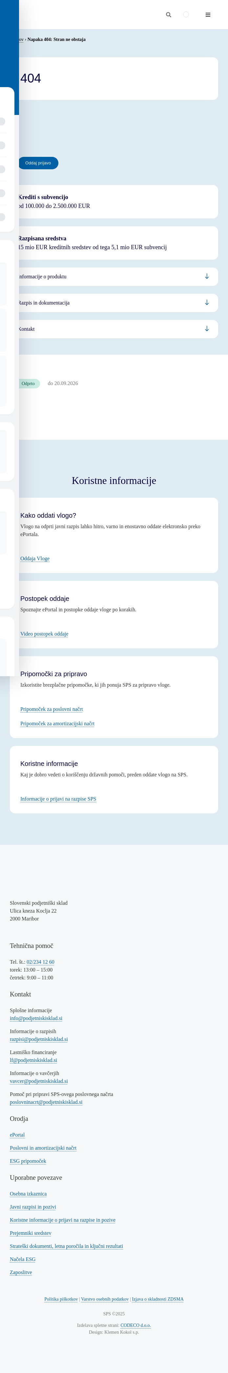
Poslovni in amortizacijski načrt (43, 1148)
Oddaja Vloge (35, 558)
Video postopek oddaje (44, 634)
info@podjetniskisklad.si (36, 1018)
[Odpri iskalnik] (168, 14)
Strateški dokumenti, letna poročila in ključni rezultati (66, 1246)
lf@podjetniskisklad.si (33, 1060)
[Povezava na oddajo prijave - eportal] (38, 163)
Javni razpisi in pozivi (33, 1207)
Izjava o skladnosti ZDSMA (157, 1299)
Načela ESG (23, 1259)
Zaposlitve (21, 1272)
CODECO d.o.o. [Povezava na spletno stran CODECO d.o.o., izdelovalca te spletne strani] (136, 1325)
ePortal (17, 1135)
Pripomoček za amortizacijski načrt (57, 723)
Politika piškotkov (61, 1299)
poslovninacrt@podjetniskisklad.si (46, 1102)
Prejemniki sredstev (31, 1233)
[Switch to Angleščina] (186, 14)
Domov (17, 39)
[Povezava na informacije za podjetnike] (114, 303)
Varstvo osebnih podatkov (105, 1299)
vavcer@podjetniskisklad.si (39, 1081)
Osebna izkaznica (28, 1194)
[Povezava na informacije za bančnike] (114, 329)
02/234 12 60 (40, 962)
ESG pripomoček (28, 1161)
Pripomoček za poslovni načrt (51, 709)
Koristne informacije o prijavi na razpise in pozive (62, 1220)
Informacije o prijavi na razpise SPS (58, 799)
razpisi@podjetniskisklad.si (39, 1039)
